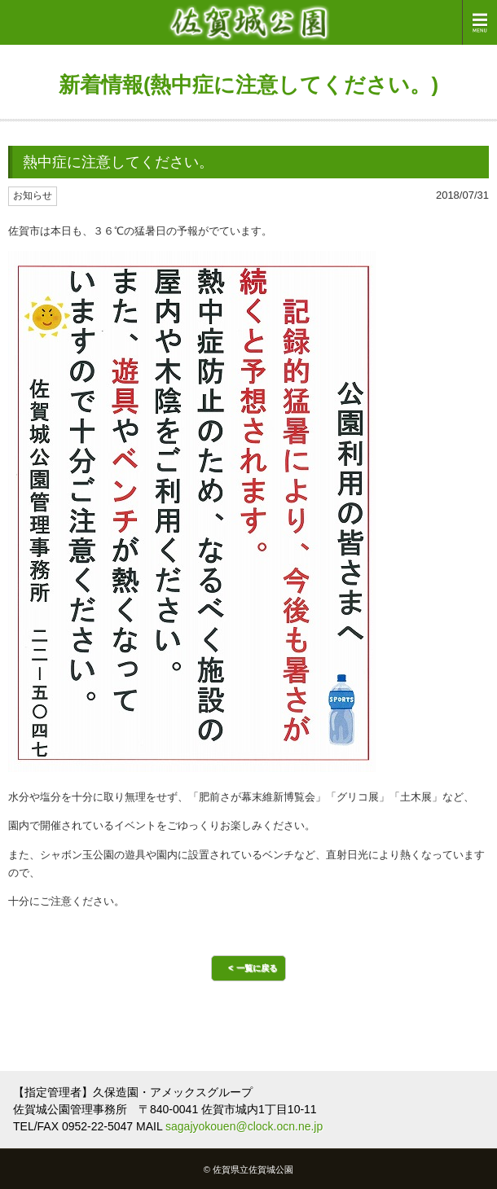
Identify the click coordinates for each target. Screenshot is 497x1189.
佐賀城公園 (248, 22)
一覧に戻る (256, 967)
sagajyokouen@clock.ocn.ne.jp (244, 1126)
